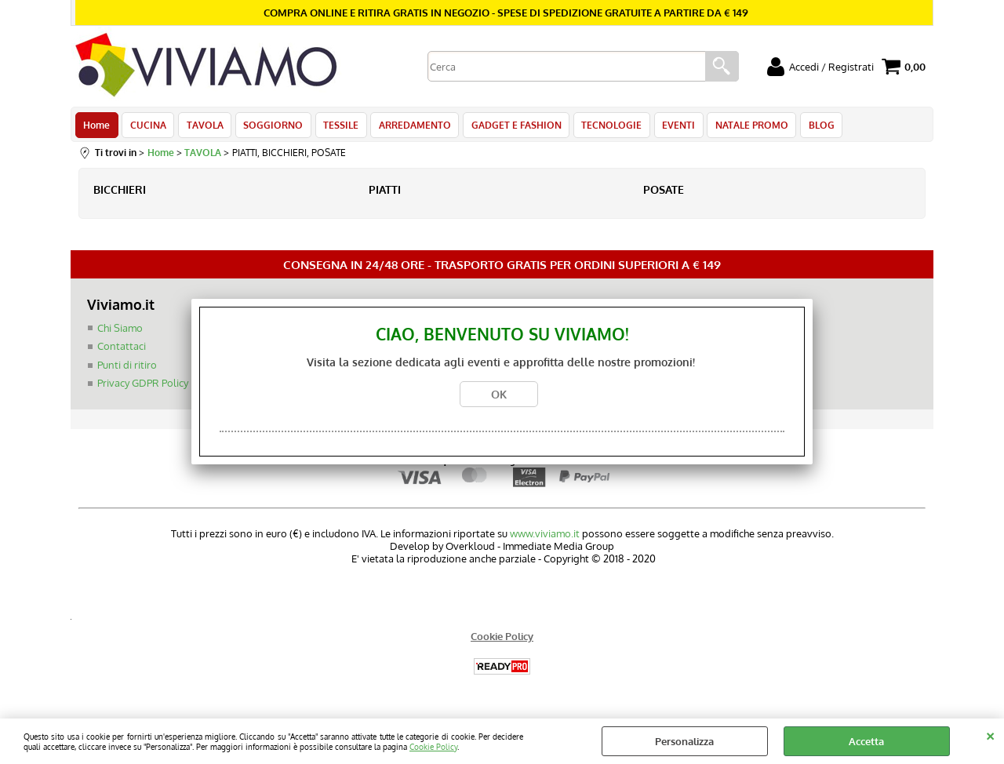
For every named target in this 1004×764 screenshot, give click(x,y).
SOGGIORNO (269, 127)
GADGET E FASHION (508, 127)
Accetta (866, 741)
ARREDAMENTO (408, 127)
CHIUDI (990, 734)
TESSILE (335, 127)
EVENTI (667, 127)
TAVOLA (202, 127)
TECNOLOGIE (602, 127)
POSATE (663, 193)
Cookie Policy (433, 746)
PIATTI (385, 193)
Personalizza (684, 741)
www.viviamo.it (545, 537)
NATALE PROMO (739, 127)
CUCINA (147, 127)
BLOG (807, 127)
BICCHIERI (119, 193)
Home (96, 127)
